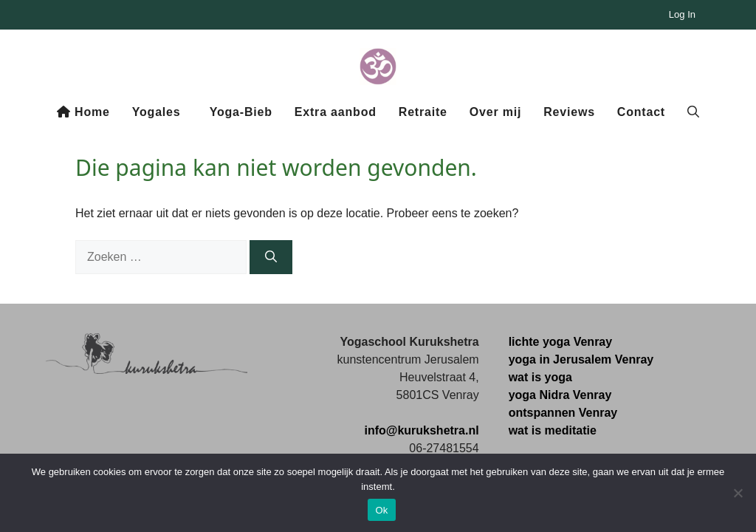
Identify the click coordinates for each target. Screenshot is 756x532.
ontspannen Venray (563, 412)
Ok (381, 510)
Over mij (495, 112)
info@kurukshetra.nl (421, 430)
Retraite (423, 112)
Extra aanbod (336, 112)
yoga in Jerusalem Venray (581, 359)
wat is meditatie (553, 430)
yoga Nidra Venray (560, 395)
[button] (693, 112)
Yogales (156, 112)
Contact (641, 112)
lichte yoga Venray (561, 341)
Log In (682, 14)
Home (83, 112)
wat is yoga (540, 377)
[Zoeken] (271, 257)
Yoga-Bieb (241, 112)
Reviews (569, 112)
